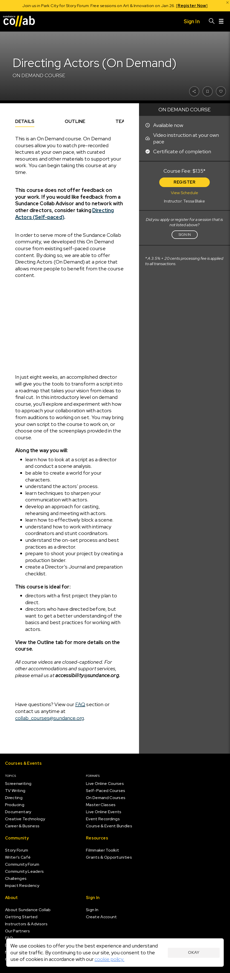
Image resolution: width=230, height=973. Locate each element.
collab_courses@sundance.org (49, 718)
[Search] (212, 21)
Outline (75, 121)
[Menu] (221, 21)
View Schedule (184, 192)
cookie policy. (109, 959)
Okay (193, 952)
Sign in (184, 234)
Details (24, 121)
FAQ (80, 704)
